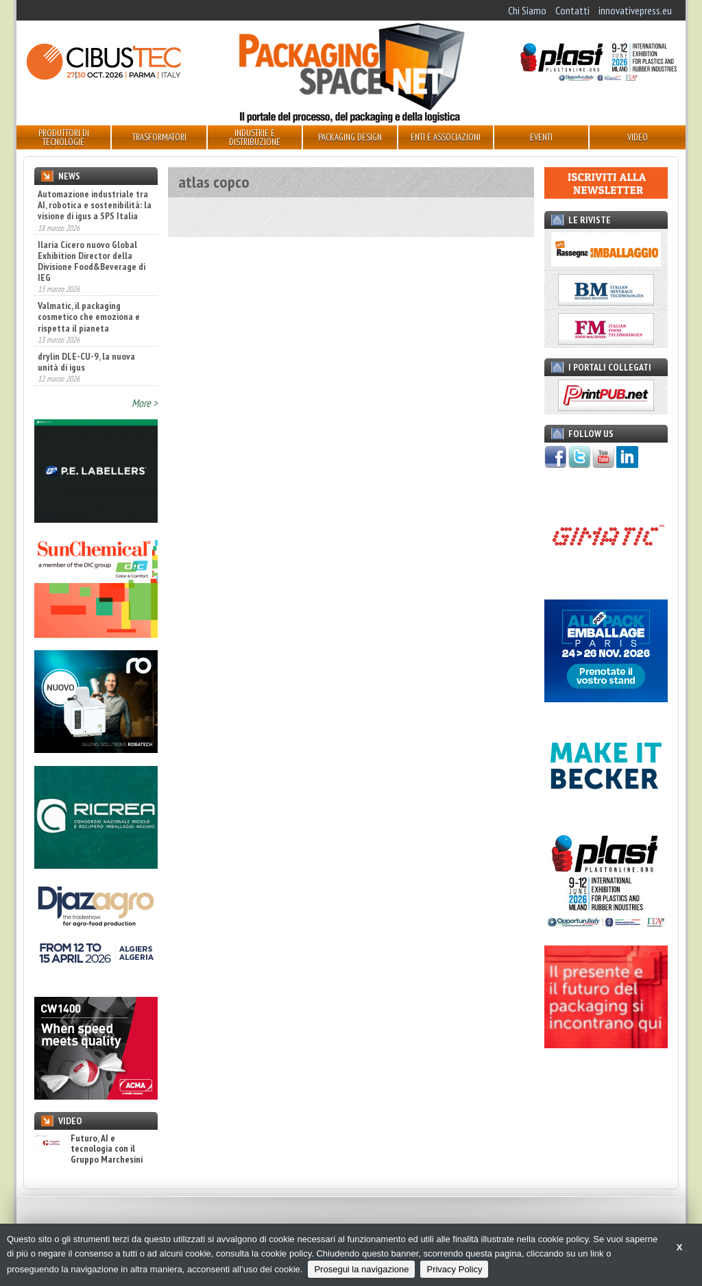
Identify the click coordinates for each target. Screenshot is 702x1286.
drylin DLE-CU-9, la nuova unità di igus (86, 362)
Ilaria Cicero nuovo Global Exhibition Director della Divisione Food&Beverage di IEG (91, 261)
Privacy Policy (454, 1269)
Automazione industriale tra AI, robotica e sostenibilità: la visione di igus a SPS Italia (95, 204)
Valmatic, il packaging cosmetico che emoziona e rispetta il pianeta (89, 316)
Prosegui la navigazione (361, 1269)
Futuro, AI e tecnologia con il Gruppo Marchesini (88, 1149)
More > (145, 403)
